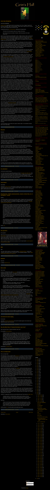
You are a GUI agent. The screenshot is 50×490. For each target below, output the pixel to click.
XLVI (43, 134)
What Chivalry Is (38, 228)
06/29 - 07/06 (40, 455)
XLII (45, 133)
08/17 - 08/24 (40, 444)
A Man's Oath (37, 201)
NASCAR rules (7, 262)
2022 (38, 365)
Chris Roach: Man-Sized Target (40, 298)
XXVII (43, 130)
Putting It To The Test (39, 213)
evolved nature (29, 51)
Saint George (37, 224)
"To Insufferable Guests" (39, 164)
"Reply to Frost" (38, 162)
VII (46, 92)
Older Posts (31, 412)
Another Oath (37, 202)
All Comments (29, 484)
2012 (38, 380)
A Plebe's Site (37, 329)
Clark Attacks (4, 182)
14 (39, 120)
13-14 (46, 117)
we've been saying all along (9, 320)
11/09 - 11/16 (40, 426)
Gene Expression (38, 309)
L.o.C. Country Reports (39, 311)
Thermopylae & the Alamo (39, 216)
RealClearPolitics (38, 344)
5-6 (42, 114)
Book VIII (37, 67)
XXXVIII (36, 133)
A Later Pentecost (38, 222)
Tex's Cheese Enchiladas (39, 184)
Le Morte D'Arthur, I (38, 51)
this (7, 407)
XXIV (36, 130)
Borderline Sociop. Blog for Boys (41, 325)
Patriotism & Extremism (39, 223)
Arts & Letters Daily (38, 44)
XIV (43, 99)
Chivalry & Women (38, 251)
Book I (36, 60)
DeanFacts (17, 355)
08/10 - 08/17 (40, 446)
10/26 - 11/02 (40, 429)
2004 (38, 392)
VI (44, 92)
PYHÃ (36, 300)
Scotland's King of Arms (39, 49)
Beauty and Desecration (39, 266)
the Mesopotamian (12, 29)
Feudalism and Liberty (39, 279)
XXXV (39, 132)
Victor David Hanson (38, 290)
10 (37, 111)
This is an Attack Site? (5, 351)
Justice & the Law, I (38, 285)
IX (35, 93)
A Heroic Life (37, 280)
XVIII (45, 100)
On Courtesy (37, 225)
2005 (38, 390)
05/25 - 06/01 (40, 461)
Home (17, 412)
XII (40, 99)
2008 (38, 386)
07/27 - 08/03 (40, 449)
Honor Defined (37, 196)
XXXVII (44, 132)
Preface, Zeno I (38, 89)
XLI (43, 133)
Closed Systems (38, 282)
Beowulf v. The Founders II (40, 274)
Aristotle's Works (38, 43)
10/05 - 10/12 (40, 434)
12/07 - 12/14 (40, 399)
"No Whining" (37, 156)
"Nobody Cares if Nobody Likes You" (41, 155)
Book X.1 (37, 123)
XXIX (36, 131)
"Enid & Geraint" (38, 149)
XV (45, 99)
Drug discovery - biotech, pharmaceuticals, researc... (42, 409)
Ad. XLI (36, 134)
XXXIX (40, 133)
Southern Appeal (8, 186)
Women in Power (38, 254)
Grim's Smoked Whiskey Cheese (41, 178)
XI (39, 128)
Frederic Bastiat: (39, 320)
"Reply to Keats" (38, 163)
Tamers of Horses (38, 197)
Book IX (36, 68)
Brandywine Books (38, 348)
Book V (36, 64)
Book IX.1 (37, 121)
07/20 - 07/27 (40, 450)
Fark (36, 294)
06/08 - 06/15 (40, 458)
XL (41, 133)
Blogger (27, 487)
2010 (38, 383)
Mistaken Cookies (38, 179)
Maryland (3, 129)
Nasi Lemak (3, 267)
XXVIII (45, 130)
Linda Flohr (37, 261)
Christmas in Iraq (38, 220)
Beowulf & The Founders (39, 273)
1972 (38, 478)
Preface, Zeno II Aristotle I (39, 90)
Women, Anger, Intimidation (40, 252)
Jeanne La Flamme (38, 260)
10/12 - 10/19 (40, 432)
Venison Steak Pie (38, 187)
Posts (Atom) (8, 414)
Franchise (37, 284)
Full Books (37, 317)
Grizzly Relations (38, 262)
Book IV (36, 63)
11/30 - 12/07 (40, 401)
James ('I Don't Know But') (40, 349)
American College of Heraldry (40, 45)
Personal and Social (38, 281)
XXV (38, 130)
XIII (41, 99)
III (41, 92)
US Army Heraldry (38, 47)
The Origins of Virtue (39, 204)
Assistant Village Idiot (39, 324)
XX (41, 129)
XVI (46, 99)
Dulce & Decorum (38, 200)
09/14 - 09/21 (40, 438)
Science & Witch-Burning (39, 253)
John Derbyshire (38, 310)
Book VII (36, 66)
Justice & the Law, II (38, 286)
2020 (38, 368)
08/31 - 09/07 (40, 441)
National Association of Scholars (41, 343)
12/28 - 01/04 (40, 395)
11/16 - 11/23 (40, 425)
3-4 (42, 112)
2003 (38, 393)
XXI (43, 129)
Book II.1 (36, 108)
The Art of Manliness (39, 333)
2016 (38, 374)
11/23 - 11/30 (40, 423)
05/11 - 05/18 (40, 464)
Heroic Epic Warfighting (6, 21)
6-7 (45, 110)
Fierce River (37, 278)
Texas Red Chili (38, 174)
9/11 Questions (4, 230)
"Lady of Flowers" (38, 153)
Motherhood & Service (39, 265)
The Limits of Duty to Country (40, 210)
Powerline (37, 289)
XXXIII (45, 131)
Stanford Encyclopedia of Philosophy (41, 345)
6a (42, 108)
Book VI (36, 65)
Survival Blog (37, 301)
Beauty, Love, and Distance (40, 267)
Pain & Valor (37, 263)
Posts (27, 482)
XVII (36, 100)
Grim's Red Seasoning (39, 167)
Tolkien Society (38, 56)
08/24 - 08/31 (40, 443)
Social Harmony (38, 191)
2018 (38, 371)
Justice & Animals (38, 212)
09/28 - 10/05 (40, 435)
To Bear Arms (37, 203)
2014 (38, 377)
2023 (38, 363)
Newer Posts (3, 412)
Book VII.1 (37, 116)
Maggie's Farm (38, 326)
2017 (38, 372)
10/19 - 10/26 (40, 431)
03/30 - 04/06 (40, 473)
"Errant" (36, 150)
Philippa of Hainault (38, 257)
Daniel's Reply (37, 277)
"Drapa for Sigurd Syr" (39, 148)
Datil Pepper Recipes (39, 168)
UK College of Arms (38, 48)
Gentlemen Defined (38, 194)
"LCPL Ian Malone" (38, 154)
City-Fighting (37, 209)
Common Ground (38, 335)
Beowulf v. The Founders (39, 272)
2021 (38, 366)
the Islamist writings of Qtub (8, 56)
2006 (38, 389)
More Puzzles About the (40, 77)
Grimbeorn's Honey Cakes (40, 169)
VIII (47, 92)
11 (38, 111)
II (40, 92)
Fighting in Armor (38, 199)
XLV (41, 134)
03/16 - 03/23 (40, 476)
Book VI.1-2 (37, 114)
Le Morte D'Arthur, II (38, 52)
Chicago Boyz (37, 355)
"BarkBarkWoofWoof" (23, 251)
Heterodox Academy (38, 342)
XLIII (47, 133)
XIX (47, 100)
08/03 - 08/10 (40, 447)
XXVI (40, 130)
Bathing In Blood (38, 211)
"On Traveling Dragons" (39, 158)
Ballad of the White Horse (39, 50)
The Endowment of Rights (39, 271)
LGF (4, 225)
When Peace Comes (39, 195)
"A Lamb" (37, 152)
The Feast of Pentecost (39, 221)
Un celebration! (4, 168)
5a (42, 110)
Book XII (36, 72)
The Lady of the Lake (39, 250)
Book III (36, 62)
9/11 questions (3, 235)
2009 (38, 384)
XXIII (47, 129)
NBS (2, 247)
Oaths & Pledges (38, 283)
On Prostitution (38, 255)
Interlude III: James (40, 100)
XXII (45, 129)
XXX (38, 131)
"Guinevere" (37, 151)
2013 (38, 378)
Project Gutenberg (38, 316)
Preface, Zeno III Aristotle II (40, 91)
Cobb (36, 295)
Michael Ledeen (3, 25)
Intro (36, 127)
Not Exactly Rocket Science (40, 308)
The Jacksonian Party (39, 299)
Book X (36, 69)
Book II (36, 61)
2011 (38, 381)
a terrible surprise (9, 346)
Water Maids (37, 268)
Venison (36, 185)
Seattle (30, 394)
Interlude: (43, 116)
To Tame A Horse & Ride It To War (41, 227)
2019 (38, 369)
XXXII (43, 131)
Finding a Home (38, 190)
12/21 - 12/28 (40, 396)
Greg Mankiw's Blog (38, 341)
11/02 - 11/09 (40, 428)
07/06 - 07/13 (40, 453)
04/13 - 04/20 (40, 470)
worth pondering (8, 331)
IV (42, 92)
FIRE (36, 338)
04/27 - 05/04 (40, 467)
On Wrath (37, 226)
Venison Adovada (38, 186)
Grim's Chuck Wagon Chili (39, 173)
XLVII (45, 134)
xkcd (36, 315)
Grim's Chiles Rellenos (39, 172)
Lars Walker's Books (38, 350)
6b (44, 108)
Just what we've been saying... (7, 316)
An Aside (42, 127)
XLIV (39, 134)
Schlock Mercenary (38, 314)
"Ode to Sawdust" (38, 157)
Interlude (36, 109)
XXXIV (36, 132)
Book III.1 (37, 110)
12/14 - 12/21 (40, 398)
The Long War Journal (39, 351)
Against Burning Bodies (39, 215)
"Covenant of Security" (12, 102)
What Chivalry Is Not (39, 229)
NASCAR (3, 258)
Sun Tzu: (39, 318)
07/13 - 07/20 (40, 452)
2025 (38, 360)
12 (39, 111)
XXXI (40, 131)
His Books (37, 330)
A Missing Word (38, 256)
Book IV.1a (37, 112)
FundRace (18, 368)
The (37, 76)
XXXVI (42, 132)
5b (43, 110)
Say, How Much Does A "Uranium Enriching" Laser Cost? (13, 327)
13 (37, 115)
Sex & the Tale (37, 264)
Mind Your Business (38, 46)
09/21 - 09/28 (40, 437)
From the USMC (38, 214)
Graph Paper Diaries (39, 340)
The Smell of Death (38, 198)
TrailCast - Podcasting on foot (40, 302)
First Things (37, 339)
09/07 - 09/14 (40, 440)
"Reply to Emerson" (38, 161)
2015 (38, 375)
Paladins (36, 207)
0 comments (17, 166)
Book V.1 (37, 113)
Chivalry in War (38, 208)
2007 (38, 387)
